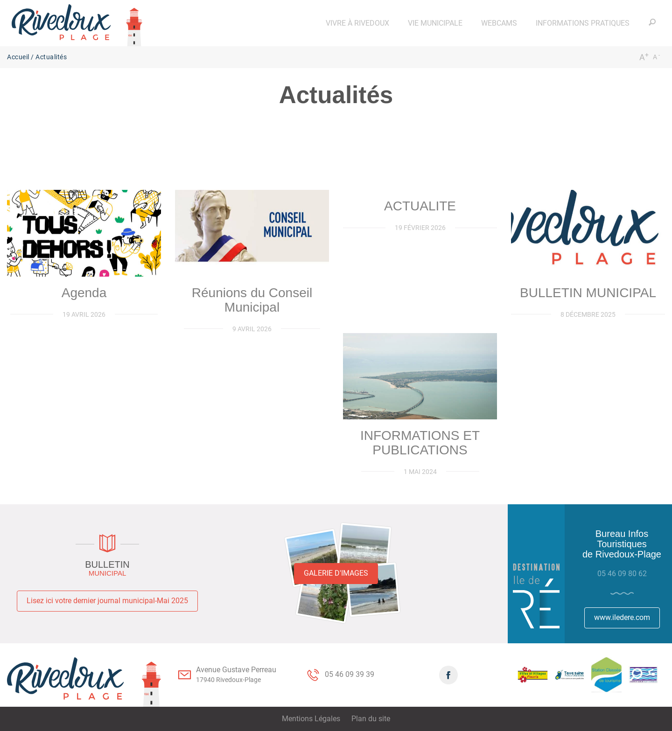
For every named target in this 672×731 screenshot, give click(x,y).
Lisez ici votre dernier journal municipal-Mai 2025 (107, 600)
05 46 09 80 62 (622, 573)
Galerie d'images (336, 573)
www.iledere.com (622, 617)
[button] (357, 23)
